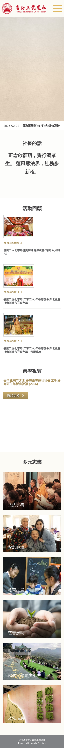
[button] (24, 8)
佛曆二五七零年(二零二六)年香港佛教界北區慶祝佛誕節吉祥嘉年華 (31, 301)
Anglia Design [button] (38, 743)
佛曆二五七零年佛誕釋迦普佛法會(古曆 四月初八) (31, 251)
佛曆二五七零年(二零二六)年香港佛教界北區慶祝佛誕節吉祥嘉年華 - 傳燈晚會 (31, 350)
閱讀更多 (15, 395)
